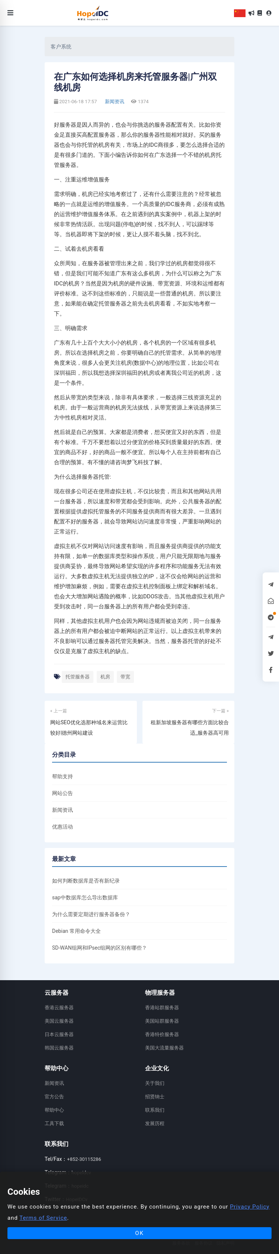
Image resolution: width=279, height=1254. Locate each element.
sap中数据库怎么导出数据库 (85, 897)
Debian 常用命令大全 (76, 931)
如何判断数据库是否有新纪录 (86, 881)
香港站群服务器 (162, 1007)
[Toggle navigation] (10, 13)
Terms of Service (43, 1218)
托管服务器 (77, 677)
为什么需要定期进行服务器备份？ (91, 914)
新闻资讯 (114, 101)
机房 (105, 677)
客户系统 (61, 47)
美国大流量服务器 (164, 1048)
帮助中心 (54, 1110)
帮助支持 (62, 776)
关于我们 (154, 1083)
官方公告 (54, 1096)
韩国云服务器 (59, 1048)
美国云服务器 (59, 1021)
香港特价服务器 (162, 1034)
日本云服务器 (59, 1034)
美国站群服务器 (162, 1021)
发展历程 (154, 1123)
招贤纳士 (154, 1096)
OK (139, 1233)
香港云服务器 (59, 1007)
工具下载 (54, 1123)
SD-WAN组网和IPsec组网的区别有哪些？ (99, 948)
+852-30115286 (84, 1159)
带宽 (125, 677)
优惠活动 (62, 827)
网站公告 (62, 793)
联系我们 (154, 1110)
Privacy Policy (249, 1206)
